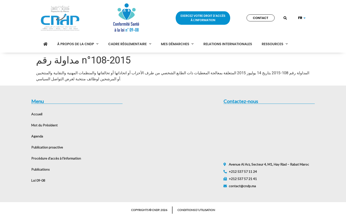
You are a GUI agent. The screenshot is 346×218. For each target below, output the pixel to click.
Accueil (36, 114)
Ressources (275, 44)
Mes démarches (177, 44)
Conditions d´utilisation (196, 210)
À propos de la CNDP (78, 44)
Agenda (37, 136)
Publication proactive (47, 147)
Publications (40, 169)
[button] (285, 18)
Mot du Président (44, 125)
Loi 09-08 (38, 180)
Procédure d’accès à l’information (56, 158)
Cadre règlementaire (129, 44)
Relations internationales (227, 44)
